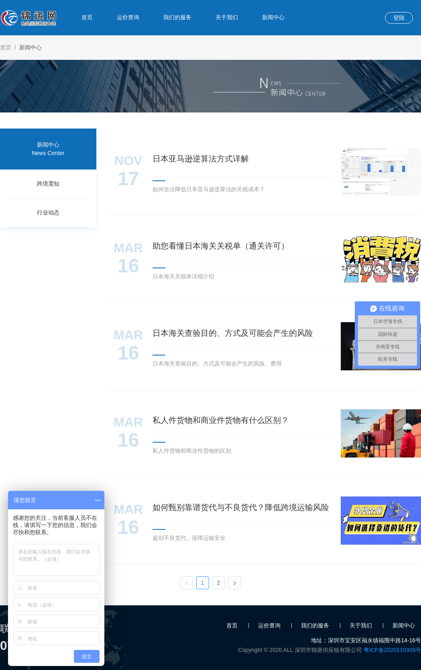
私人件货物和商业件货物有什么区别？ (221, 420)
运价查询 (128, 17)
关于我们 (227, 17)
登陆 (399, 17)
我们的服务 (177, 17)
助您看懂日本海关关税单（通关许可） (221, 245)
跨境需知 (48, 183)
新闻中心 (273, 17)
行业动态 (48, 212)
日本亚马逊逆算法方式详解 (201, 158)
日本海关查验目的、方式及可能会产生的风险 (233, 333)
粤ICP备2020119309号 (392, 650)
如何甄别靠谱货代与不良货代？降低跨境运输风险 (241, 507)
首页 (87, 17)
